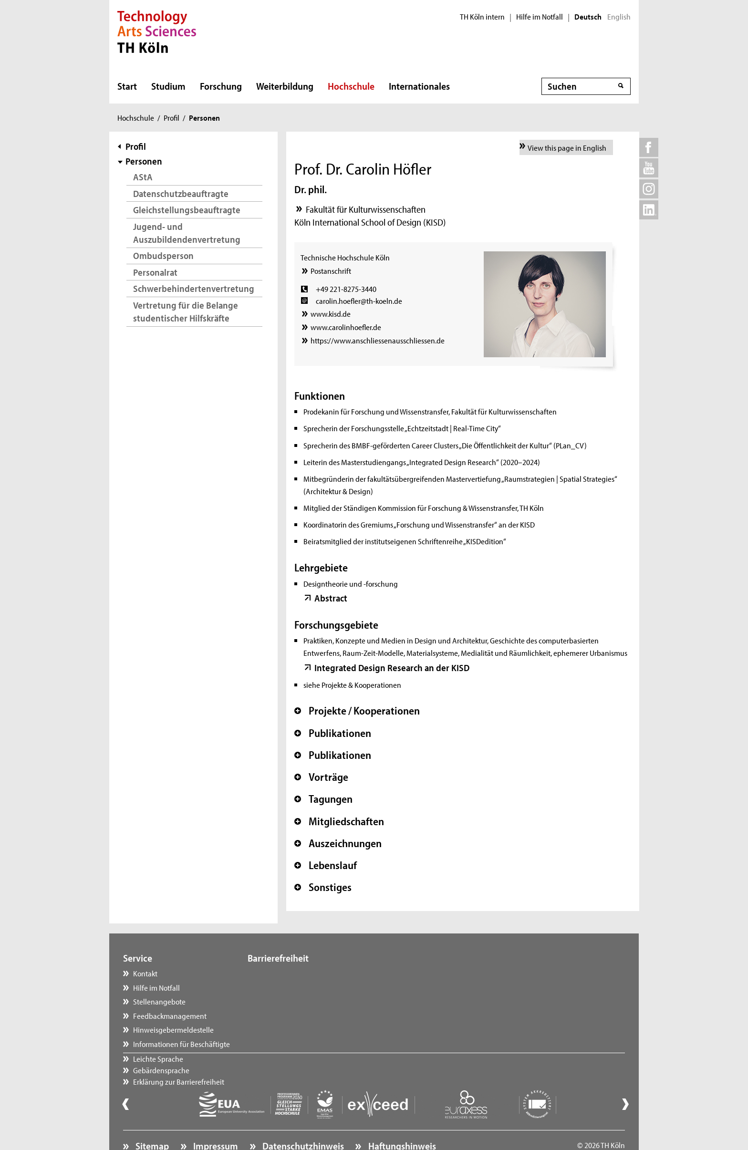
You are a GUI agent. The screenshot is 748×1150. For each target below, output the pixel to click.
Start (127, 86)
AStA (143, 177)
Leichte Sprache (282, 973)
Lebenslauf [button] (325, 865)
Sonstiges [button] (323, 887)
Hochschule (351, 86)
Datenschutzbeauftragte (181, 193)
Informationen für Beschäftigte (181, 1043)
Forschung (221, 86)
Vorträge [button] (321, 777)
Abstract (330, 598)
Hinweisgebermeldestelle (173, 1029)
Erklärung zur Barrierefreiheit (302, 1001)
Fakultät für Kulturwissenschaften (366, 209)
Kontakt (145, 973)
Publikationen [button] (332, 733)
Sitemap (151, 1119)
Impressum (214, 1119)
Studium (168, 86)
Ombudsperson (163, 255)
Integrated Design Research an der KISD (391, 667)
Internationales (419, 86)
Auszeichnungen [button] (338, 843)
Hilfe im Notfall (539, 16)
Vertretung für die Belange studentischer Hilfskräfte (185, 311)
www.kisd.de (331, 313)
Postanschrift (331, 270)
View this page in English (567, 147)
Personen (143, 161)
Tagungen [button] (323, 799)
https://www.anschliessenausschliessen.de (378, 340)
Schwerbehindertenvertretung (193, 288)
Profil (171, 117)
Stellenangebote (159, 1001)
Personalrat (155, 272)
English (619, 16)
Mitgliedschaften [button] (339, 821)
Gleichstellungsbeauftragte (186, 210)
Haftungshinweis (401, 1119)
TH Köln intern (482, 16)
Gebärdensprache (285, 987)
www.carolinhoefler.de (346, 326)
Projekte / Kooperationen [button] (357, 710)
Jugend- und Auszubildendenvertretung (186, 233)
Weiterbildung (284, 86)
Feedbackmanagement (170, 1015)
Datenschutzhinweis (302, 1119)
